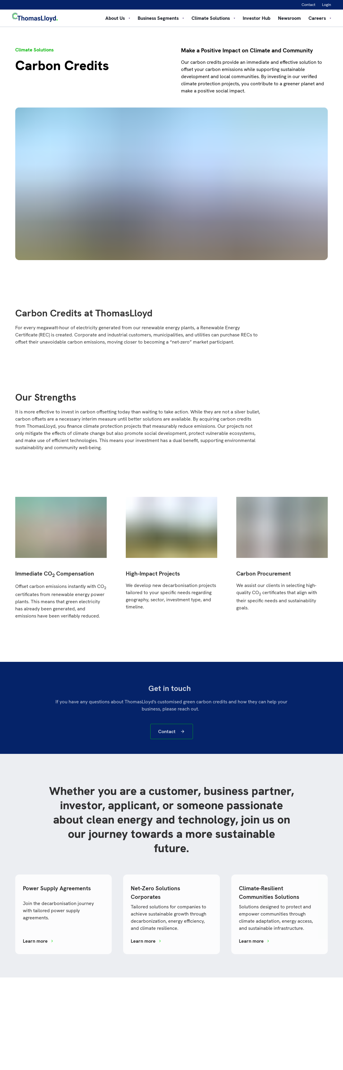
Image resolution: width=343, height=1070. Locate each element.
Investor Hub (256, 18)
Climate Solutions (213, 18)
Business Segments (161, 18)
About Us (117, 18)
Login (326, 4)
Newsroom (289, 18)
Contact (308, 4)
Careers (319, 18)
